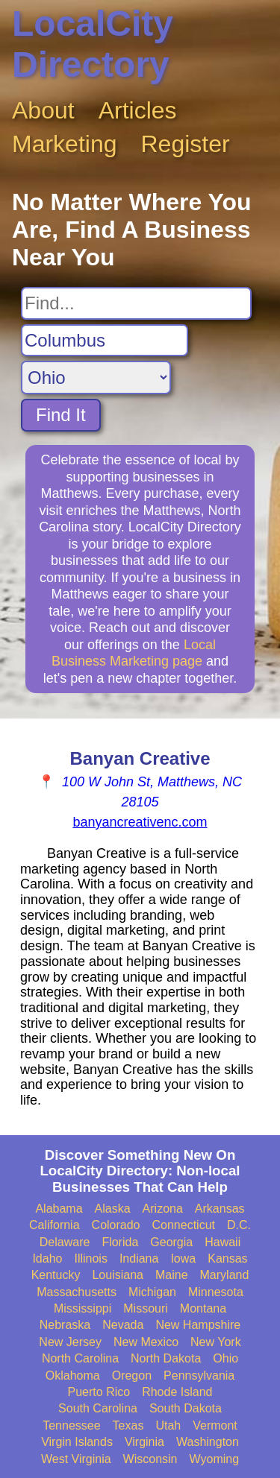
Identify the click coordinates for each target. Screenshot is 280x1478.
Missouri (145, 1308)
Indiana (139, 1258)
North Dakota (166, 1358)
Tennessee (71, 1425)
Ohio (225, 1358)
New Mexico (145, 1342)
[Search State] (96, 377)
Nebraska (65, 1324)
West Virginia (76, 1459)
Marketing (64, 143)
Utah (168, 1425)
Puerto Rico (99, 1392)
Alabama (58, 1208)
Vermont (215, 1425)
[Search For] (136, 303)
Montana (203, 1308)
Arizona (163, 1208)
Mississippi (82, 1308)
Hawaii (222, 1242)
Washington (207, 1442)
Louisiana (117, 1275)
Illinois (90, 1258)
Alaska (113, 1208)
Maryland (224, 1275)
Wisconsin (150, 1459)
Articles (138, 110)
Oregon (132, 1375)
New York (215, 1342)
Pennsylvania (199, 1375)
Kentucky (56, 1275)
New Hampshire (197, 1324)
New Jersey (70, 1342)
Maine (171, 1275)
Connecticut (184, 1225)
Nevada (122, 1324)
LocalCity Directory (92, 44)
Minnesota (215, 1292)
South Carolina (97, 1408)
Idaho (47, 1258)
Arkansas (220, 1208)
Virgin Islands (77, 1442)
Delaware (65, 1242)
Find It (61, 415)
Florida (120, 1242)
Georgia (171, 1242)
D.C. (239, 1225)
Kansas (227, 1258)
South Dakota (185, 1408)
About (43, 110)
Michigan (152, 1292)
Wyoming (215, 1459)
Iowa (183, 1258)
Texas (128, 1425)
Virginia (144, 1442)
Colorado (116, 1225)
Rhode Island (177, 1392)
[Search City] (104, 340)
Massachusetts (76, 1292)
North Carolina (80, 1358)
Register (185, 143)
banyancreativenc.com (139, 822)
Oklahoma (73, 1375)
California (54, 1225)
